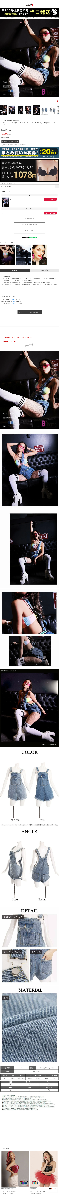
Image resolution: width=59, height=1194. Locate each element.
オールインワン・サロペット (43, 17)
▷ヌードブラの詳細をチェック (9, 183)
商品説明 (14, 270)
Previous (2, 58)
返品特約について (29, 219)
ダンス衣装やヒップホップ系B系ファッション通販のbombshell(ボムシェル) (17, 17)
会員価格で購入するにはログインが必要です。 (14, 145)
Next (57, 58)
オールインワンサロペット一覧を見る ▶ (29, 312)
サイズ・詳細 (44, 270)
